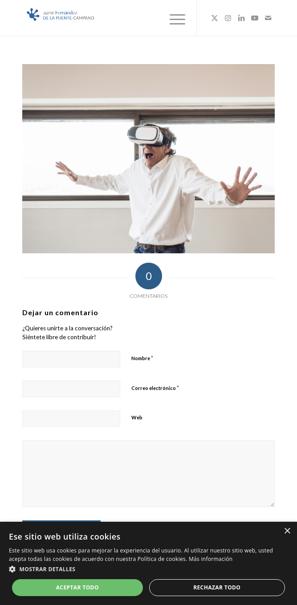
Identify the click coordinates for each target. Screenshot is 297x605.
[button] (148, 569)
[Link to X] (214, 17)
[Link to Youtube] (254, 17)
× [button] (287, 531)
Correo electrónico (155, 387)
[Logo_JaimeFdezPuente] (123, 18)
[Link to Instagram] (228, 17)
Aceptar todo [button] (77, 587)
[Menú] (173, 18)
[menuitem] (173, 18)
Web (136, 417)
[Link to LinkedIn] (241, 17)
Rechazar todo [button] (216, 587)
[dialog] (148, 563)
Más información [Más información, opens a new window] (210, 559)
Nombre (142, 357)
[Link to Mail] (268, 17)
